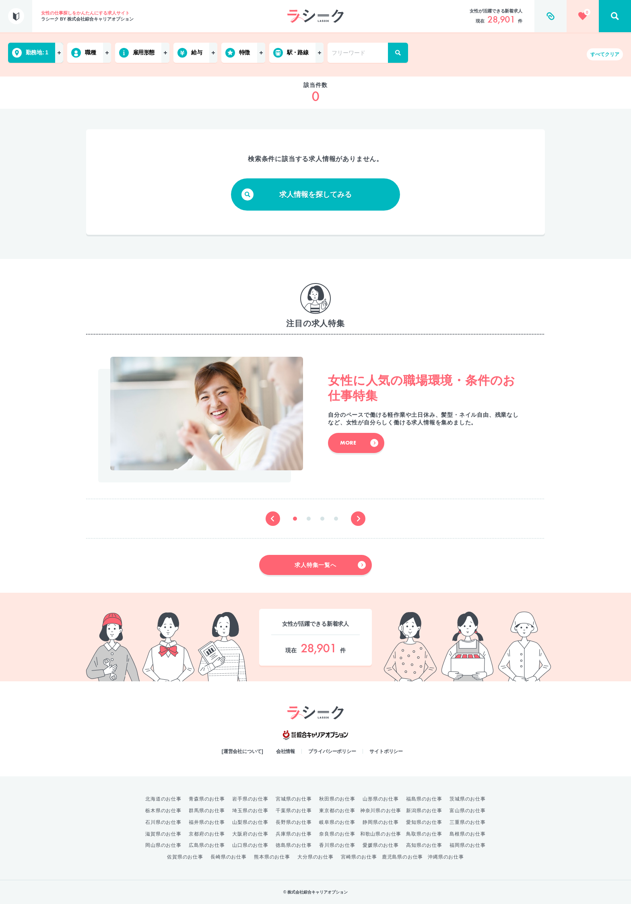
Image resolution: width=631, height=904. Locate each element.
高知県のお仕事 (424, 845)
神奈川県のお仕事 (380, 810)
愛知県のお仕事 (424, 822)
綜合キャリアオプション (315, 735)
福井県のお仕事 (207, 822)
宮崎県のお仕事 (359, 857)
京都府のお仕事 (207, 834)
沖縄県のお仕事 (446, 857)
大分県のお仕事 (315, 857)
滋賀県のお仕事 (163, 834)
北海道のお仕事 (163, 799)
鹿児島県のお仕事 (402, 857)
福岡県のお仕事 (468, 845)
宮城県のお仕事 (294, 799)
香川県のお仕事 (337, 845)
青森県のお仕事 (207, 799)
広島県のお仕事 (207, 845)
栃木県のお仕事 (163, 810)
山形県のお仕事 (381, 799)
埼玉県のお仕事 (250, 810)
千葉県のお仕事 (294, 810)
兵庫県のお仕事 (294, 834)
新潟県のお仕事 (424, 810)
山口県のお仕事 (250, 845)
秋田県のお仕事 (337, 799)
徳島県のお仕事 (294, 845)
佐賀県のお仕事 (185, 857)
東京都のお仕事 (337, 810)
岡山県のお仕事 (163, 845)
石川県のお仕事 (163, 822)
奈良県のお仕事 (337, 834)
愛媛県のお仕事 (381, 845)
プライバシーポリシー (332, 751)
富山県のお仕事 (468, 810)
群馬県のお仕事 (207, 810)
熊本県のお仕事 (272, 857)
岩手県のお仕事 (250, 799)
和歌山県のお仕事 (380, 834)
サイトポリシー (386, 751)
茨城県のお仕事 (468, 799)
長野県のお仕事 (294, 822)
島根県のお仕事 (468, 834)
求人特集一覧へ (330, 565)
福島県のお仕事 (424, 799)
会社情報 (285, 751)
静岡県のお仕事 (381, 822)
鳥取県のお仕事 (424, 834)
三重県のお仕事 (468, 822)
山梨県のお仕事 (250, 822)
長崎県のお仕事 (228, 857)
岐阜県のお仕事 (337, 822)
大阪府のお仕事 (250, 834)
